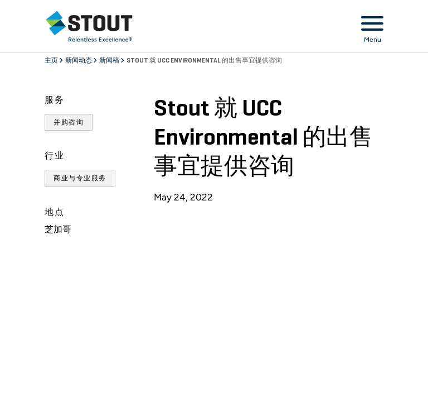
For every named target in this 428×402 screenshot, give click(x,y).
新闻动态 (79, 61)
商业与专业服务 (80, 178)
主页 (52, 61)
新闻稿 (109, 61)
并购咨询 (69, 122)
